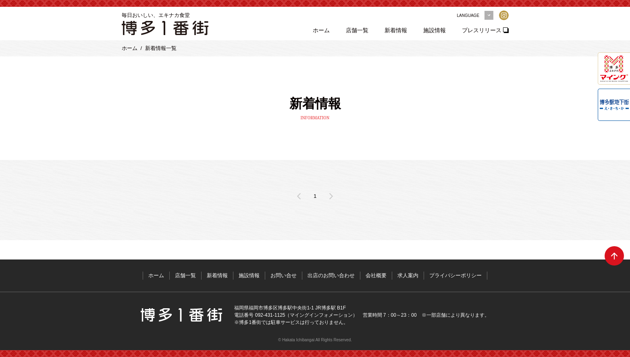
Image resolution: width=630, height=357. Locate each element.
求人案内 (407, 275)
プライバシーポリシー (455, 275)
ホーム (321, 30)
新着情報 (396, 30)
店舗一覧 (357, 30)
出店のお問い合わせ (331, 275)
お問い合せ (283, 275)
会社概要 (376, 275)
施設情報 (434, 30)
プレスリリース (481, 30)
